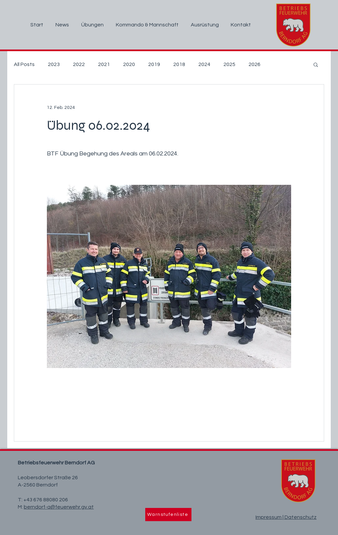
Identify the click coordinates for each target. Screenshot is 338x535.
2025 (229, 64)
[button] (316, 64)
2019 (154, 64)
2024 (204, 64)
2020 (129, 64)
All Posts (24, 64)
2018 (179, 64)
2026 (254, 64)
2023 (54, 64)
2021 (104, 64)
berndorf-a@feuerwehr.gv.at (59, 507)
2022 (79, 64)
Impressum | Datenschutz (286, 517)
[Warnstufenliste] (168, 514)
